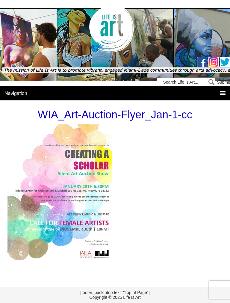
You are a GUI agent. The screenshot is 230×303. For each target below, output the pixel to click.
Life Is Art (115, 30)
